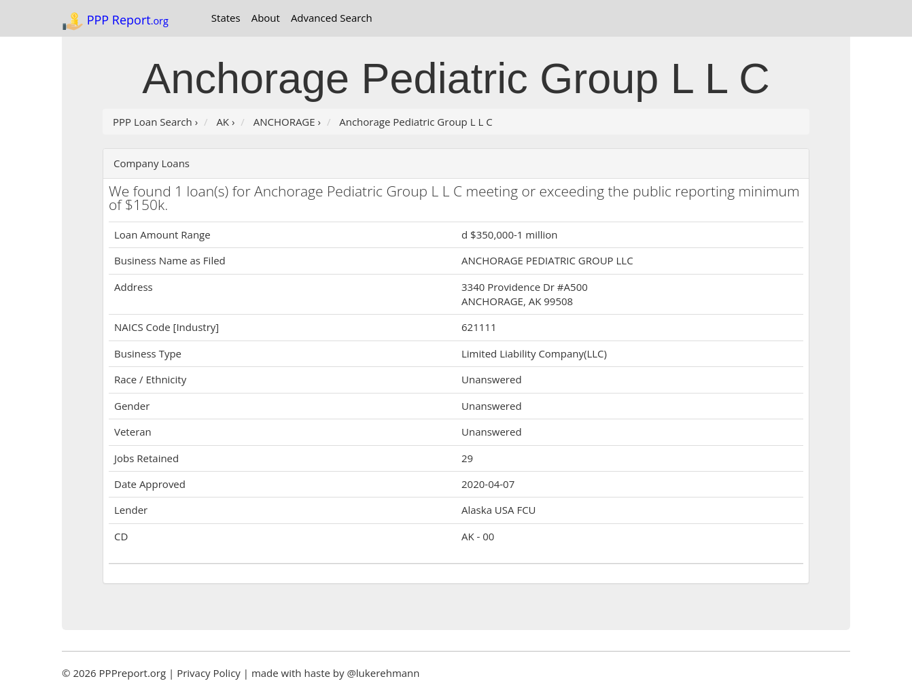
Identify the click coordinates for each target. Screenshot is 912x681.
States (226, 17)
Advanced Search (331, 17)
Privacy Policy (209, 673)
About (265, 17)
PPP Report (115, 21)
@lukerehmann (383, 673)
